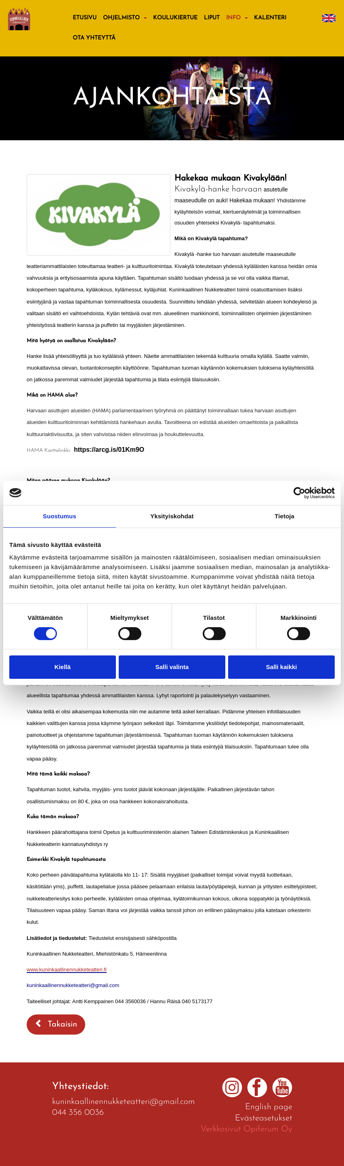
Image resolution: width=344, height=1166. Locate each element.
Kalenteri (270, 18)
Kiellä (63, 666)
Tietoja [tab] (284, 516)
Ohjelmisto (121, 18)
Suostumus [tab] (59, 516)
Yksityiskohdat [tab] (171, 516)
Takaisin (56, 1024)
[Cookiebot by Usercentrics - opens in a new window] (299, 493)
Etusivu (84, 18)
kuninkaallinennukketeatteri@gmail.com (123, 1101)
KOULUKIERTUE (175, 18)
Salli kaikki (281, 666)
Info (233, 18)
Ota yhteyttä (94, 38)
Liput (212, 18)
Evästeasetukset (263, 1118)
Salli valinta (172, 666)
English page (268, 1107)
